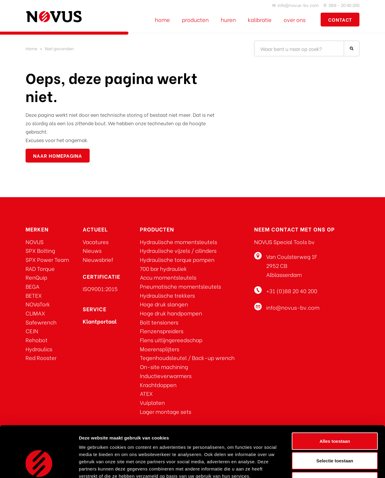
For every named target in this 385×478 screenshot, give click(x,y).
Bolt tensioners (159, 322)
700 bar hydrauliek (163, 268)
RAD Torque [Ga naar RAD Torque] (40, 268)
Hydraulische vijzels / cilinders (178, 250)
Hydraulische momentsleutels (178, 241)
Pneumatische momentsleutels (180, 286)
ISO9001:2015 (100, 288)
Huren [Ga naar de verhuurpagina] (228, 19)
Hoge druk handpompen (171, 313)
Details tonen (325, 466)
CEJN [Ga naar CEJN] (32, 331)
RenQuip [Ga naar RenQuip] (36, 277)
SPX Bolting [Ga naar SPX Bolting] (40, 250)
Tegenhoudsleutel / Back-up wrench (187, 357)
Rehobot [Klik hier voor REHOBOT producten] (37, 340)
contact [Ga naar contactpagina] (340, 19)
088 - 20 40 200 (344, 5)
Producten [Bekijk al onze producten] (195, 19)
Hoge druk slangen (164, 304)
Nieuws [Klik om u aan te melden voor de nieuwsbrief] (92, 250)
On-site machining (164, 366)
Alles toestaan (334, 399)
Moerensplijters (159, 349)
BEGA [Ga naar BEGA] (32, 286)
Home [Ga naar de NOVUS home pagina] (162, 19)
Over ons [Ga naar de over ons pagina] (295, 19)
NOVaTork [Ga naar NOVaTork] (38, 304)
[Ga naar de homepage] (54, 17)
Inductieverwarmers (166, 375)
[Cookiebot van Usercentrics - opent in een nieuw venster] (39, 466)
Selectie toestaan (334, 418)
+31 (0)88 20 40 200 (291, 291)
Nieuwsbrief (98, 259)
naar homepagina (57, 155)
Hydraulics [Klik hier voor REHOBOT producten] (39, 349)
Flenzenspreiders (161, 331)
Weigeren (335, 438)
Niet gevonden (59, 48)
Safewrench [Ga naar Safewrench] (41, 322)
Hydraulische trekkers (167, 295)
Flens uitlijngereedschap (171, 340)
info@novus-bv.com (298, 5)
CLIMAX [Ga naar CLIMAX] (35, 313)
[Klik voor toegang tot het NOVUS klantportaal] (100, 321)
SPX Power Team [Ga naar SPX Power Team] (47, 259)
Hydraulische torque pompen (177, 259)
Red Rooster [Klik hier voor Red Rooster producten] (41, 357)
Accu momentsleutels (168, 277)
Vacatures (96, 241)
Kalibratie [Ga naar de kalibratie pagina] (260, 19)
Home (31, 48)
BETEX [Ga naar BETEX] (34, 295)
